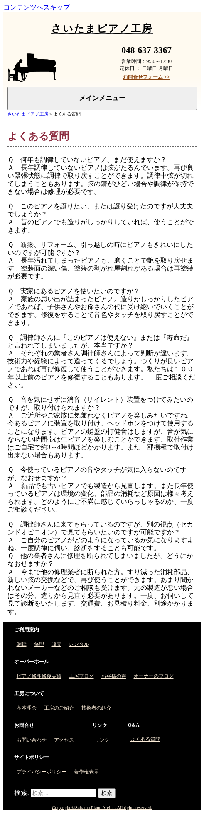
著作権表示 (86, 772)
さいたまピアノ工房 (28, 113)
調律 (22, 644)
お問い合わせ (32, 740)
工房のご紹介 (59, 708)
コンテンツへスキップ (36, 7)
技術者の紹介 (96, 708)
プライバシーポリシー (41, 772)
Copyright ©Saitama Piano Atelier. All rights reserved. (102, 807)
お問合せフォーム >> (146, 77)
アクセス (64, 740)
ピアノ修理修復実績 (39, 676)
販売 (56, 644)
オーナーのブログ (154, 676)
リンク (102, 740)
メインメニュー (102, 97)
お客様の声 (113, 676)
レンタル (79, 644)
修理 (39, 644)
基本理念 (27, 708)
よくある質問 (145, 739)
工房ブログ (81, 676)
